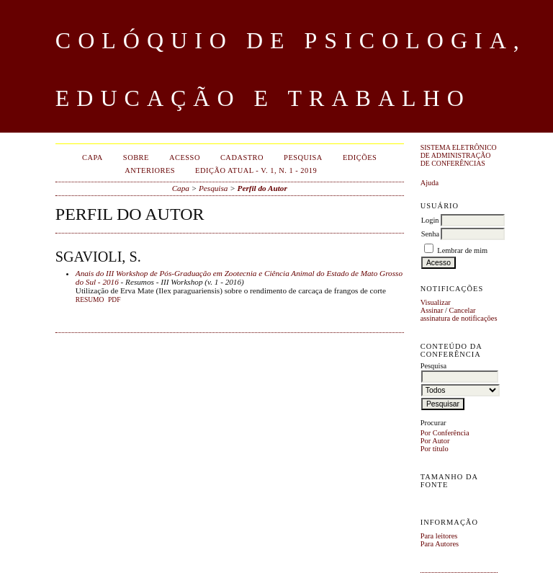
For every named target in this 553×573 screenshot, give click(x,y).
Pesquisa (303, 157)
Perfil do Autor (262, 188)
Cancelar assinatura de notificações (459, 314)
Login (430, 220)
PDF (114, 299)
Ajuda (430, 183)
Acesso (184, 157)
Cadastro (242, 157)
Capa (92, 157)
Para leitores (439, 536)
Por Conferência (445, 433)
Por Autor (435, 441)
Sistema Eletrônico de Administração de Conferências (459, 155)
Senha (430, 234)
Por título (435, 449)
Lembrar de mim (462, 250)
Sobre (136, 157)
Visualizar (436, 302)
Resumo (90, 299)
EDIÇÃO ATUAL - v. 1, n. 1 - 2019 (256, 170)
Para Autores (440, 544)
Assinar (432, 310)
